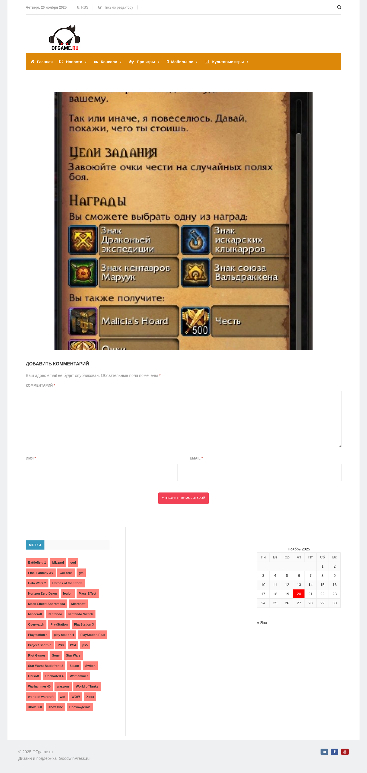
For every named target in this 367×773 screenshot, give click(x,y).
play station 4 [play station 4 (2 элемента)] (64, 634)
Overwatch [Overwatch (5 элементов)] (36, 624)
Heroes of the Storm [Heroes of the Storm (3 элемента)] (67, 583)
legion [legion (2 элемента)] (67, 593)
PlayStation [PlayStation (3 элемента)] (59, 624)
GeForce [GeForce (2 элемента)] (66, 572)
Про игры (147, 61)
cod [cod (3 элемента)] (73, 562)
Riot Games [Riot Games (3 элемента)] (37, 655)
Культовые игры (231, 61)
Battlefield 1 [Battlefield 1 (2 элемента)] (37, 562)
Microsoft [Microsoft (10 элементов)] (78, 603)
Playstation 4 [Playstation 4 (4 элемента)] (38, 634)
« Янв (262, 622)
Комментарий (40, 385)
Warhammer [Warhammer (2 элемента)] (79, 675)
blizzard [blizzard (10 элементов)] (58, 562)
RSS (82, 7)
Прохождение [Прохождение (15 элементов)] (80, 706)
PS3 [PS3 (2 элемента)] (61, 645)
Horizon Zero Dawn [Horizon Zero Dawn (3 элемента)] (42, 593)
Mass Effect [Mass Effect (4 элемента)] (87, 593)
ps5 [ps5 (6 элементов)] (85, 645)
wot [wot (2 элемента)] (62, 696)
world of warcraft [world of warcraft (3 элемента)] (41, 696)
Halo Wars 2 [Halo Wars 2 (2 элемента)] (37, 583)
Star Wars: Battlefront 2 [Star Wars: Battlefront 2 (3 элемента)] (45, 665)
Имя (31, 458)
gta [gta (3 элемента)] (81, 572)
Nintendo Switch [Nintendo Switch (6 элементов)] (81, 614)
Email (196, 458)
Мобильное (184, 61)
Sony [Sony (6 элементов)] (56, 655)
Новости (75, 61)
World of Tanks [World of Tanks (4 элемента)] (87, 686)
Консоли (110, 61)
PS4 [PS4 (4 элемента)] (73, 645)
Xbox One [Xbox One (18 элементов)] (55, 706)
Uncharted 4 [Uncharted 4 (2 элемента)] (54, 675)
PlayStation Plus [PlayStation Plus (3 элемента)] (92, 634)
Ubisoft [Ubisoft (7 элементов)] (33, 675)
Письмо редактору (115, 7)
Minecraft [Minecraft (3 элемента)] (35, 614)
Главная (45, 61)
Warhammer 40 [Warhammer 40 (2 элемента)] (39, 686)
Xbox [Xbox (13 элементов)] (90, 696)
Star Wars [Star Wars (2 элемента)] (73, 655)
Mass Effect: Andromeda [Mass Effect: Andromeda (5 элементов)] (46, 603)
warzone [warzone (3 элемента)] (63, 686)
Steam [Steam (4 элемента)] (74, 665)
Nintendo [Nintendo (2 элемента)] (55, 614)
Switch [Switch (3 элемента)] (90, 665)
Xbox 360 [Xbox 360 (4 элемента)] (35, 706)
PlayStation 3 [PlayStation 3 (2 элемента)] (84, 624)
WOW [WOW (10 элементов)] (76, 696)
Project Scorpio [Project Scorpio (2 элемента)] (39, 645)
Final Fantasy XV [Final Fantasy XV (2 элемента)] (40, 572)
